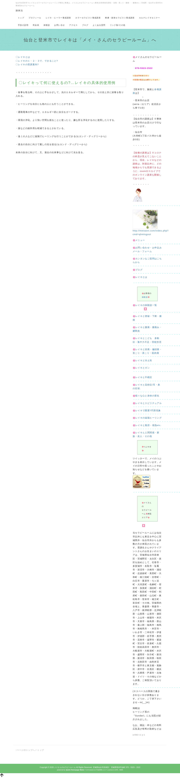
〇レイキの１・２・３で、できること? (37, 61)
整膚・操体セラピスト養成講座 (120, 18)
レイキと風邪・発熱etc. (148, 425)
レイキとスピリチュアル (148, 403)
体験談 (46, 25)
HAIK (121, 770)
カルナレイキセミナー (149, 18)
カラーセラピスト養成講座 (88, 18)
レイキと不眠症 (143, 377)
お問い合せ (59, 25)
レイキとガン (142, 367)
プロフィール (35, 18)
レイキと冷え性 (143, 360)
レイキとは (140, 277)
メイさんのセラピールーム (64, 767)
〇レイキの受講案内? (27, 64)
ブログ (85, 25)
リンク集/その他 (117, 25)
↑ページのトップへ (25, 750)
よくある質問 (99, 25)
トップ (21, 18)
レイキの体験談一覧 (145, 305)
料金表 (36, 25)
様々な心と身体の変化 (147, 395)
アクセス (73, 25)
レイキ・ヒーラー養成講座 (58, 18)
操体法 (19, 10)
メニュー (139, 240)
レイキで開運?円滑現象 (148, 410)
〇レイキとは (23, 57)
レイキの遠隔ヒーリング (148, 418)
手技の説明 (23, 25)
